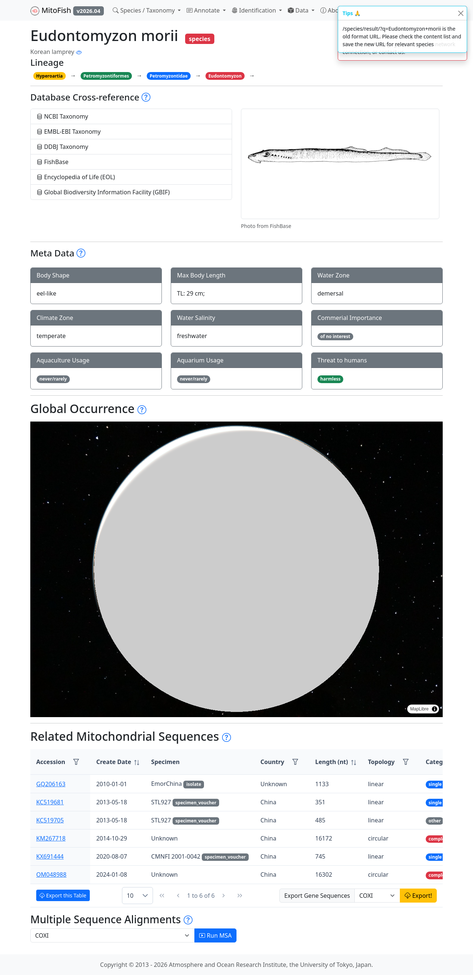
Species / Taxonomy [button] (144, 10)
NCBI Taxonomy (62, 116)
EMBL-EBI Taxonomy (69, 131)
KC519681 (50, 802)
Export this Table (63, 895)
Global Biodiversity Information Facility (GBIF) (103, 192)
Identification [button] (255, 10)
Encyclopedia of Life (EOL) (76, 177)
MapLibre (419, 709)
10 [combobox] (130, 896)
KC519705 (50, 820)
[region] (236, 569)
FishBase (52, 162)
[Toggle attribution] (434, 709)
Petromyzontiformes (106, 76)
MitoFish (67, 10)
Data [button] (299, 10)
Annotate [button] (204, 10)
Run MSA (215, 935)
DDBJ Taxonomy (62, 147)
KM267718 (50, 838)
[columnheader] (117, 762)
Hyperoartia (49, 76)
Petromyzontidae (169, 76)
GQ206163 (50, 784)
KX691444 (50, 856)
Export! (418, 896)
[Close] (461, 13)
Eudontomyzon (225, 76)
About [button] (333, 10)
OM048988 (51, 874)
